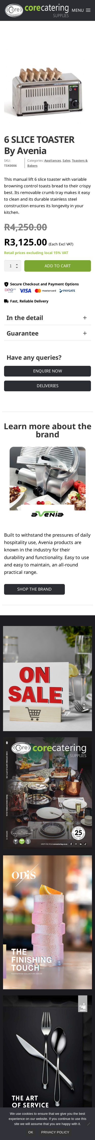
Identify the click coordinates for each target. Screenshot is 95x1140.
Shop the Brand (34, 589)
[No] (88, 1124)
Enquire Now (47, 371)
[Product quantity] (12, 266)
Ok (30, 1132)
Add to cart (58, 266)
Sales (66, 160)
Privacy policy (55, 1132)
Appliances (52, 160)
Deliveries (48, 385)
